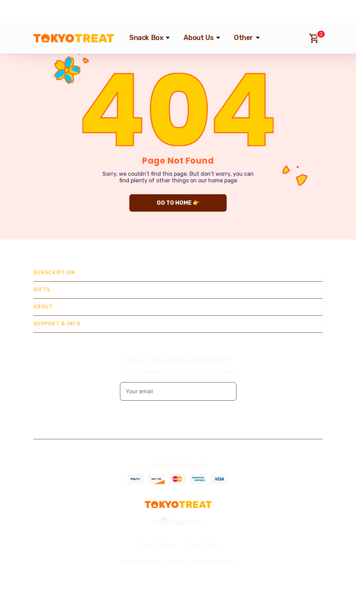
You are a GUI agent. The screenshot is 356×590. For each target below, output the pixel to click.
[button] (226, 391)
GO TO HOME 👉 (178, 202)
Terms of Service (156, 545)
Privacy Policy (203, 545)
